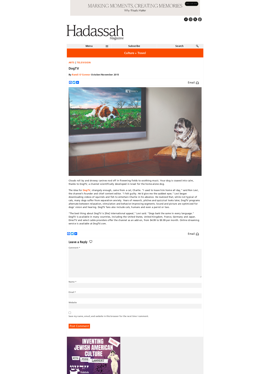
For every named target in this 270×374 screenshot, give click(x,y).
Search (179, 46)
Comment (74, 247)
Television (84, 62)
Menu (89, 46)
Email (193, 82)
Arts (72, 62)
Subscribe (134, 46)
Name (73, 281)
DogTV (86, 190)
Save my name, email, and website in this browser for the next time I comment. (109, 316)
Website (73, 302)
